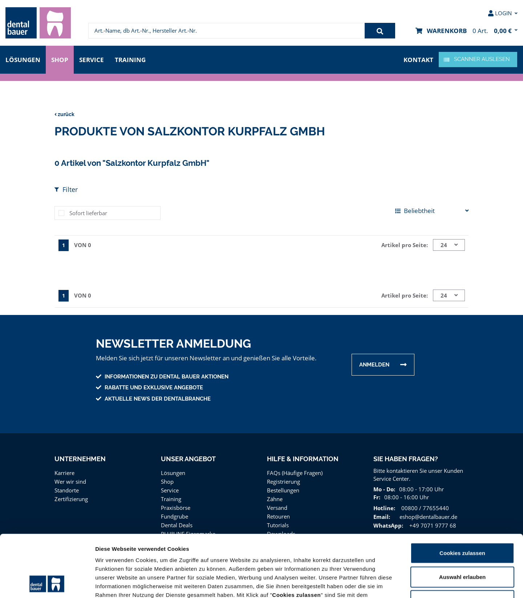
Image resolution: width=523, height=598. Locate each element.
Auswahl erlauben (462, 519)
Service (93, 59)
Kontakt (419, 59)
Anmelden (374, 363)
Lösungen (22, 59)
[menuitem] (38, 22)
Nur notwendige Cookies (462, 542)
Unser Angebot (188, 457)
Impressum (378, 554)
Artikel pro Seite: (405, 244)
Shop (60, 59)
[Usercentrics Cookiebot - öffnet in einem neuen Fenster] (47, 583)
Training (132, 59)
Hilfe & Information (302, 457)
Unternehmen (79, 457)
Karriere (64, 471)
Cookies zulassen (462, 495)
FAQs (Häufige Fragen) (295, 471)
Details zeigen (386, 584)
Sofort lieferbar (87, 212)
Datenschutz (341, 554)
